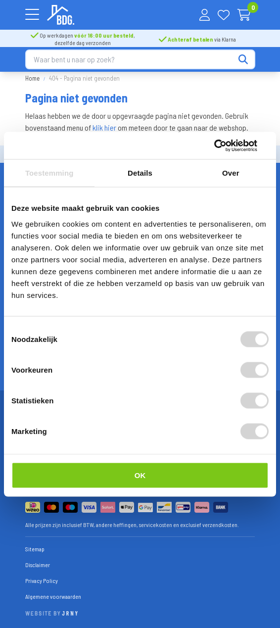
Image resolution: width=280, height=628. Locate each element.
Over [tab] (230, 173)
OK (140, 475)
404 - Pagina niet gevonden (84, 78)
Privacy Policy (41, 580)
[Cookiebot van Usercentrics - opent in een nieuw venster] (225, 145)
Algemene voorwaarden (53, 596)
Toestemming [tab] (49, 173)
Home (32, 78)
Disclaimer (37, 564)
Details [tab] (140, 173)
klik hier (104, 127)
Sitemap (35, 548)
